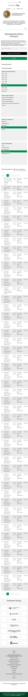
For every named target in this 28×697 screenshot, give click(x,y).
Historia (14, 672)
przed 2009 (4, 91)
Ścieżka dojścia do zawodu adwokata (14, 674)
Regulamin (4, 121)
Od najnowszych (5, 147)
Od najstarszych (5, 149)
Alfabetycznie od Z (6, 153)
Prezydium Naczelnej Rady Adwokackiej (10, 103)
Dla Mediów (14, 668)
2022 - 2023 (4, 79)
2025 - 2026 (4, 73)
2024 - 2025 (4, 75)
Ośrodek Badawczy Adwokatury (14, 664)
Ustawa (3, 129)
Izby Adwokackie (14, 666)
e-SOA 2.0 (14, 677)
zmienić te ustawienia (16, 695)
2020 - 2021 (4, 83)
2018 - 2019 (4, 87)
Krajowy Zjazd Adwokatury (8, 97)
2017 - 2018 (4, 89)
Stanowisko (4, 125)
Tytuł (3, 145)
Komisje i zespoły (14, 663)
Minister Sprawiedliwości (7, 99)
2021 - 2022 (4, 81)
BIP (14, 675)
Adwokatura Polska (14, 659)
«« (2, 175)
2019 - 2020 (4, 85)
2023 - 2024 (4, 77)
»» (18, 175)
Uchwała (4, 127)
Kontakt (14, 670)
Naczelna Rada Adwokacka (8, 101)
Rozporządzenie (5, 123)
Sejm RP (3, 105)
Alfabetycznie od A (6, 151)
